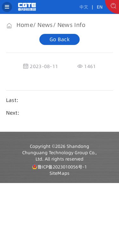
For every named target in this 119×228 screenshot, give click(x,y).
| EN (95, 7)
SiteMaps (59, 173)
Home (25, 25)
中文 (83, 7)
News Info (71, 25)
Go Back (59, 39)
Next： (14, 112)
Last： (14, 100)
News (45, 25)
